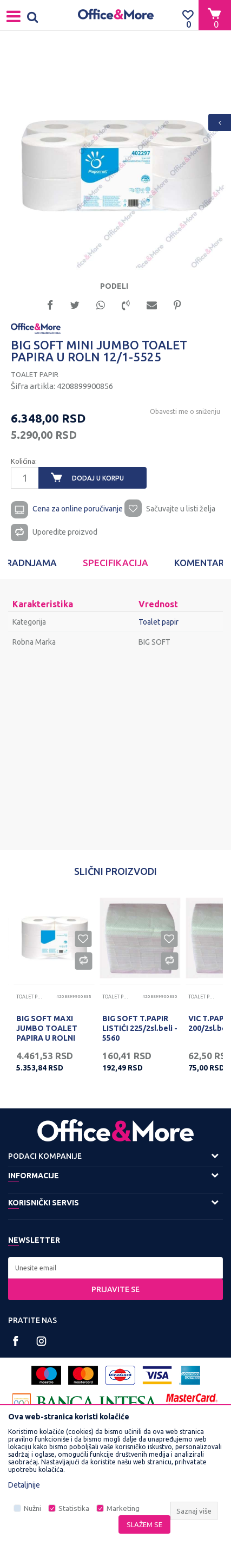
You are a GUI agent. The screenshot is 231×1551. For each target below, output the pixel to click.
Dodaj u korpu (98, 478)
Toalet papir (34, 374)
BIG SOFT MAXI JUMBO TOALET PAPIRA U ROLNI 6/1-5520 (46, 1033)
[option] (115, 159)
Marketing (123, 1508)
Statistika (73, 1508)
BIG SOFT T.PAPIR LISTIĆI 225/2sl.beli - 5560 (139, 1028)
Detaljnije (24, 1485)
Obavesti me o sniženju (185, 411)
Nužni (32, 1508)
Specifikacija (115, 562)
